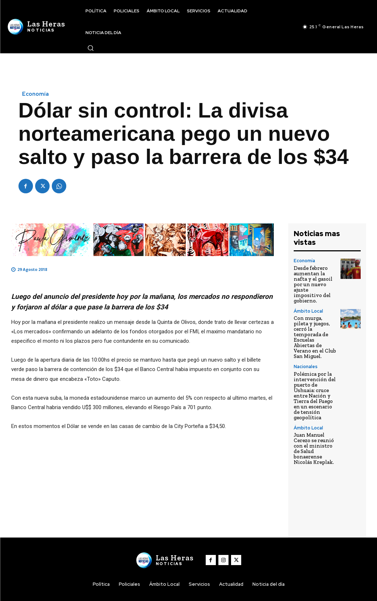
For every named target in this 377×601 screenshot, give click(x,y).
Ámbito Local (308, 308)
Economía (35, 94)
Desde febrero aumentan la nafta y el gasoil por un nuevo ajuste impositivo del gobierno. (313, 282)
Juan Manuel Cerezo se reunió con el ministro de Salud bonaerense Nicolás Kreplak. (314, 428)
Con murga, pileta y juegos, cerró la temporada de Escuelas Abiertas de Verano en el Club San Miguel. (315, 327)
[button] (90, 48)
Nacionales (306, 351)
